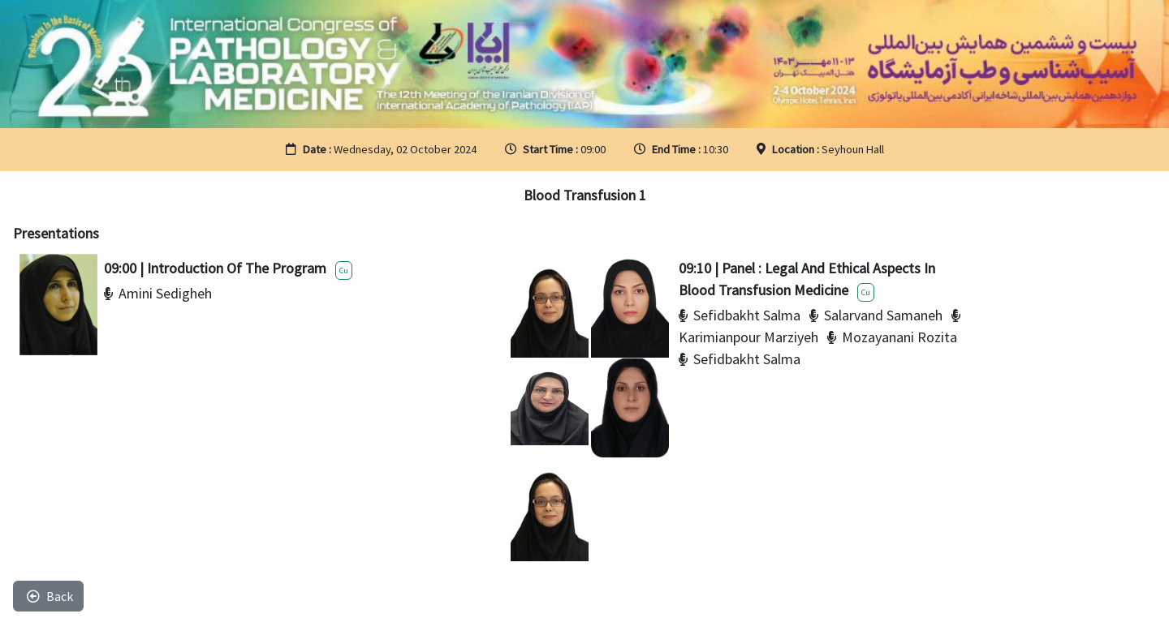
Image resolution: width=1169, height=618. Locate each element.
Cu (343, 270)
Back (50, 596)
